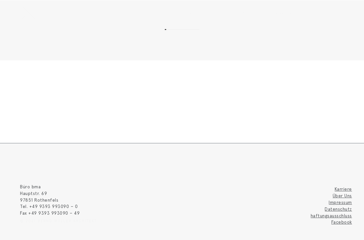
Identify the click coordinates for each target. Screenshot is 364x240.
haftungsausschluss (331, 215)
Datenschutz (338, 209)
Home (186, 13)
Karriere (343, 189)
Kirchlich (315, 13)
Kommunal (217, 13)
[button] (337, 13)
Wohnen (250, 13)
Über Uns (342, 195)
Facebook (341, 222)
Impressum (340, 202)
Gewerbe (282, 13)
